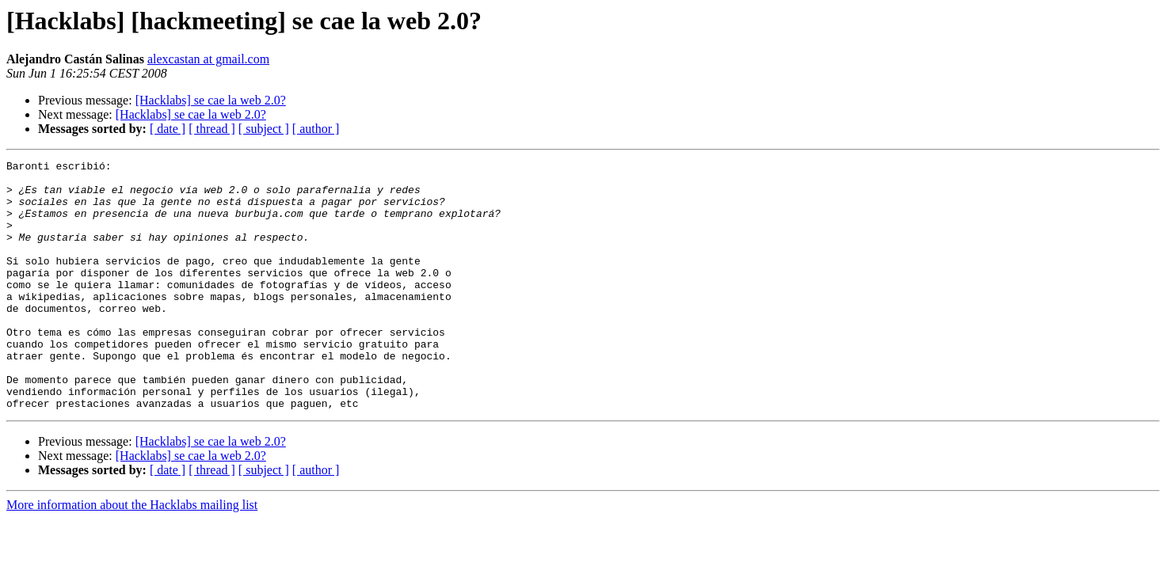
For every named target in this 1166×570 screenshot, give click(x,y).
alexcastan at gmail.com (208, 59)
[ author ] (316, 128)
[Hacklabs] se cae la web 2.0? (210, 100)
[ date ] (167, 128)
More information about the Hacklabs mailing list (131, 554)
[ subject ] (263, 128)
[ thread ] (212, 128)
